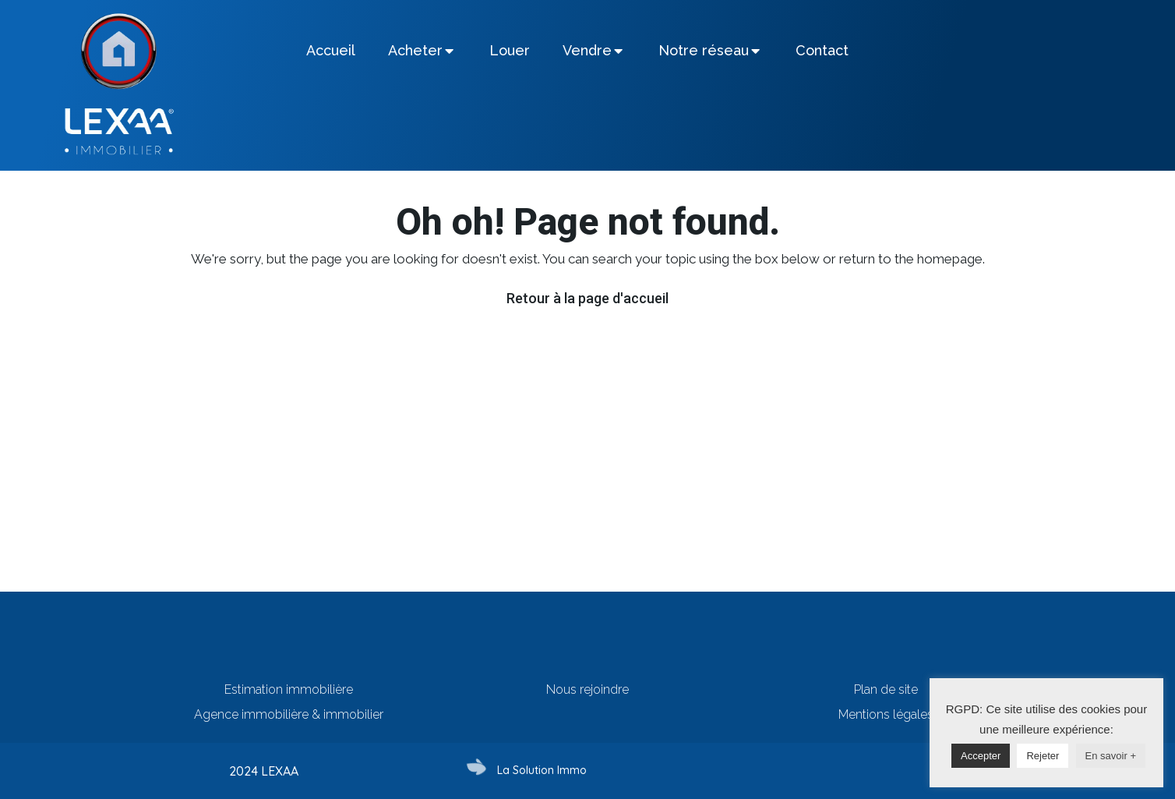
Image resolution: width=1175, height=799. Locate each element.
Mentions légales (885, 714)
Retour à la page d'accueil (587, 298)
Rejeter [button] (1042, 756)
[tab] (331, 50)
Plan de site (886, 689)
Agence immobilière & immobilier (288, 714)
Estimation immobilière (288, 689)
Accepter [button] (980, 756)
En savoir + (1110, 756)
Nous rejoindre (587, 689)
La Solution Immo (542, 770)
